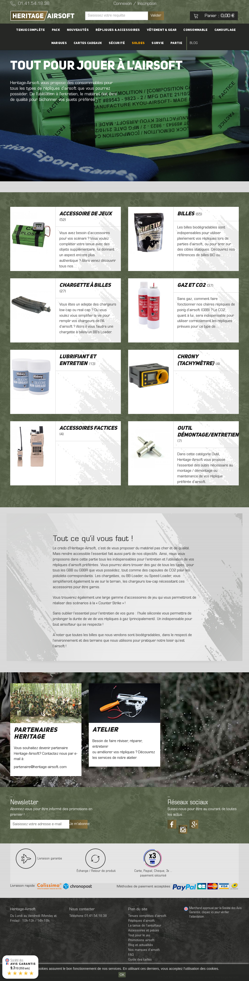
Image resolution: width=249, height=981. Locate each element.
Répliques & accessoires (118, 30)
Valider (156, 16)
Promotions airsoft (141, 940)
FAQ (131, 955)
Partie (176, 43)
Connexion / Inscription (135, 4)
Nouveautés (78, 30)
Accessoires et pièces (143, 930)
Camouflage (225, 30)
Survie (157, 43)
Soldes (138, 43)
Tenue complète (30, 30)
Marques (59, 43)
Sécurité (117, 43)
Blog (194, 43)
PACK (56, 30)
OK (122, 975)
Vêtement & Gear (162, 30)
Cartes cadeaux (88, 43)
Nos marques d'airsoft (144, 950)
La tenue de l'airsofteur (144, 926)
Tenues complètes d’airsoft (147, 916)
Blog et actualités (140, 945)
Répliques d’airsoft (141, 921)
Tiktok (182, 828)
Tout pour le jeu (139, 935)
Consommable (195, 30)
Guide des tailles (140, 960)
